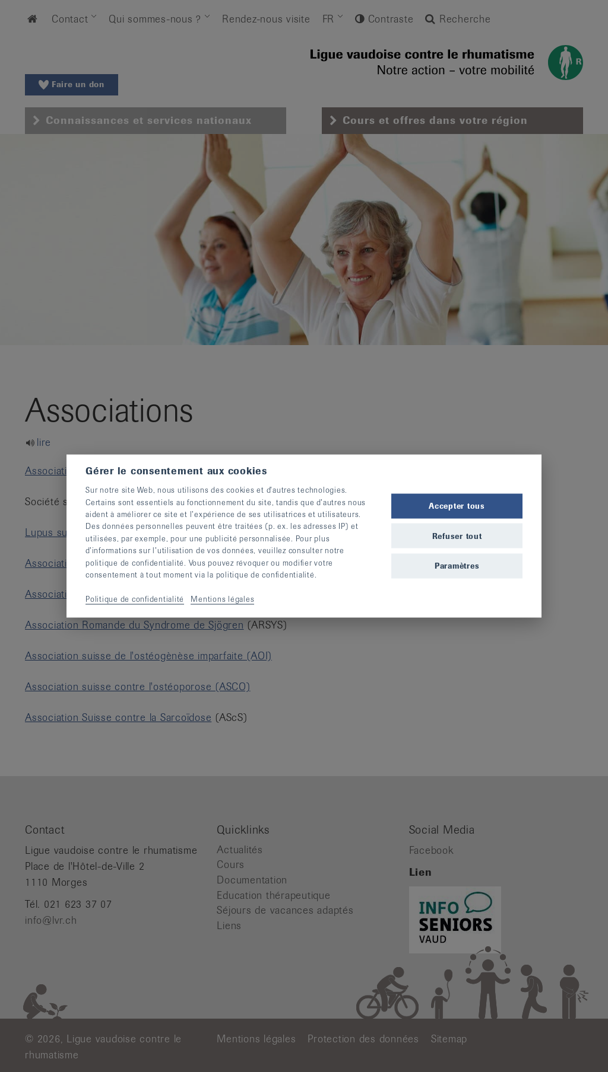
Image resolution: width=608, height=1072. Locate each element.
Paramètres (457, 565)
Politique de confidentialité (135, 599)
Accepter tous (457, 506)
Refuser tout (457, 536)
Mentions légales (222, 599)
